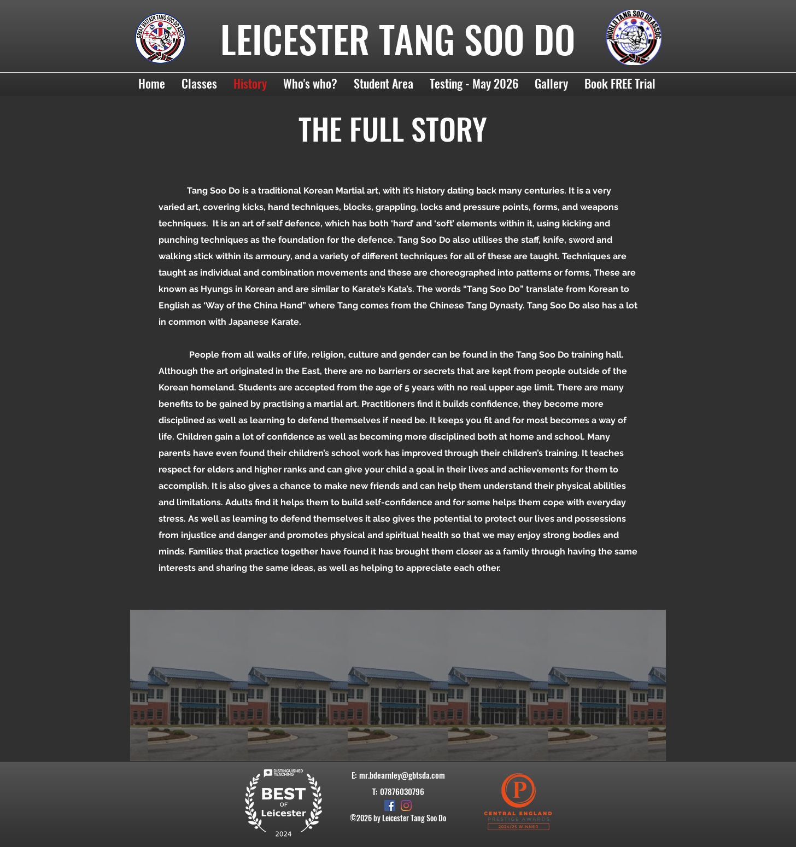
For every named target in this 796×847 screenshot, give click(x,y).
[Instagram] (406, 805)
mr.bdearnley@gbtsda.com (402, 775)
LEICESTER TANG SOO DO (397, 38)
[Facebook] (389, 805)
